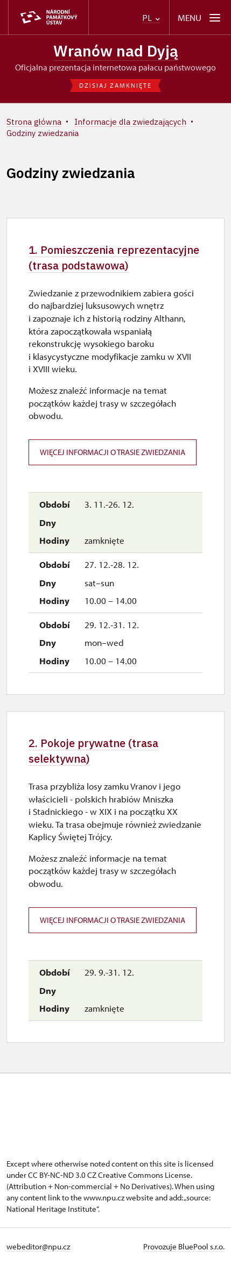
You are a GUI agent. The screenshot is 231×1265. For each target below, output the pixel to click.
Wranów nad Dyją (115, 51)
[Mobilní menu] (200, 17)
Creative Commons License (144, 1175)
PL (151, 18)
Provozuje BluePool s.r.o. (184, 1246)
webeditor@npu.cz (38, 1246)
